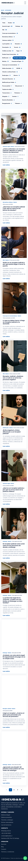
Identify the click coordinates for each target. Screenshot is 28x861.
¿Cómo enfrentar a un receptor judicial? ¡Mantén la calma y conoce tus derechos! (14, 150)
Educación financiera (8, 79)
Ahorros (17, 75)
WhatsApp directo (6, 830)
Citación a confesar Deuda (10, 72)
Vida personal (19, 86)
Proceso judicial (7, 86)
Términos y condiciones (7, 851)
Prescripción (6, 47)
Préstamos (18, 93)
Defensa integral (5, 815)
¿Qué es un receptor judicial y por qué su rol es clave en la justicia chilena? (13, 489)
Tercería (17, 47)
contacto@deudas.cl (6, 836)
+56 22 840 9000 (6, 833)
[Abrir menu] (25, 2)
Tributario (18, 103)
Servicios (3, 844)
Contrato (15, 96)
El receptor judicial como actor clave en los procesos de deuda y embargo (14, 545)
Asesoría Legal (7, 26)
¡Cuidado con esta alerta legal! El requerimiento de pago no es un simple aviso (14, 656)
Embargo (19, 26)
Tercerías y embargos (7, 820)
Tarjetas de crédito (8, 89)
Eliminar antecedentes (7, 822)
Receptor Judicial (19, 58)
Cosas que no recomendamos (11, 65)
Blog (2, 10)
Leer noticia (6, 165)
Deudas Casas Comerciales (10, 54)
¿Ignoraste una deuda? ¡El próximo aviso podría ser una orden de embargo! (13, 768)
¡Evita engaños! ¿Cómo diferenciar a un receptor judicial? (12, 431)
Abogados (5, 96)
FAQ (4, 30)
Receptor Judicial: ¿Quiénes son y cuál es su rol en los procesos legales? (13, 377)
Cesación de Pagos (18, 61)
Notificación (6, 58)
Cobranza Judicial (8, 40)
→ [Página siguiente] (21, 789)
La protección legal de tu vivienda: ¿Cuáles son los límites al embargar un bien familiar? (12, 600)
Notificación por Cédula (9, 82)
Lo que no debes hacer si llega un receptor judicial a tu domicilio (14, 322)
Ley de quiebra (7, 44)
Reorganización (7, 103)
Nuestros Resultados (8, 100)
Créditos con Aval (8, 51)
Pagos (19, 51)
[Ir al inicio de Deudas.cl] (12, 799)
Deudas (11, 23)
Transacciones (7, 93)
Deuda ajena (6, 75)
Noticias (5, 61)
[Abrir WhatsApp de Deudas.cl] (25, 858)
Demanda (18, 44)
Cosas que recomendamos (10, 33)
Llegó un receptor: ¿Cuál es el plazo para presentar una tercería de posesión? (13, 714)
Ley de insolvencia (6, 825)
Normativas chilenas (8, 37)
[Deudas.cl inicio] (7, 2)
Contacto (3, 849)
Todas (3, 22)
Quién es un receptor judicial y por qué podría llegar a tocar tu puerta (14, 264)
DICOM (19, 68)
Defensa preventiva (6, 817)
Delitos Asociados (8, 68)
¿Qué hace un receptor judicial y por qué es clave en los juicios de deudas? (14, 208)
